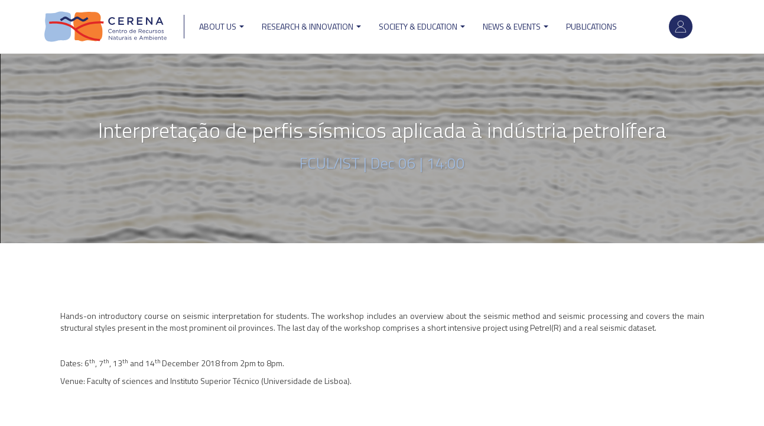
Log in (681, 26)
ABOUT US (221, 26)
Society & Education (422, 26)
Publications (591, 26)
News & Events (515, 26)
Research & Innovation (311, 26)
